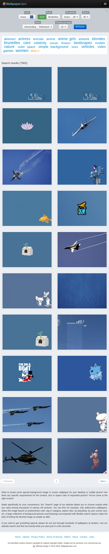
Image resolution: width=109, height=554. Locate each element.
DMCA (67, 537)
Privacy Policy (38, 537)
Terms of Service (54, 537)
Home (18, 537)
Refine (80, 27)
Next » (104, 481)
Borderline (53, 17)
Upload (26, 537)
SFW (42, 17)
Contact (83, 537)
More (35, 50)
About (75, 537)
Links (91, 537)
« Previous (7, 481)
